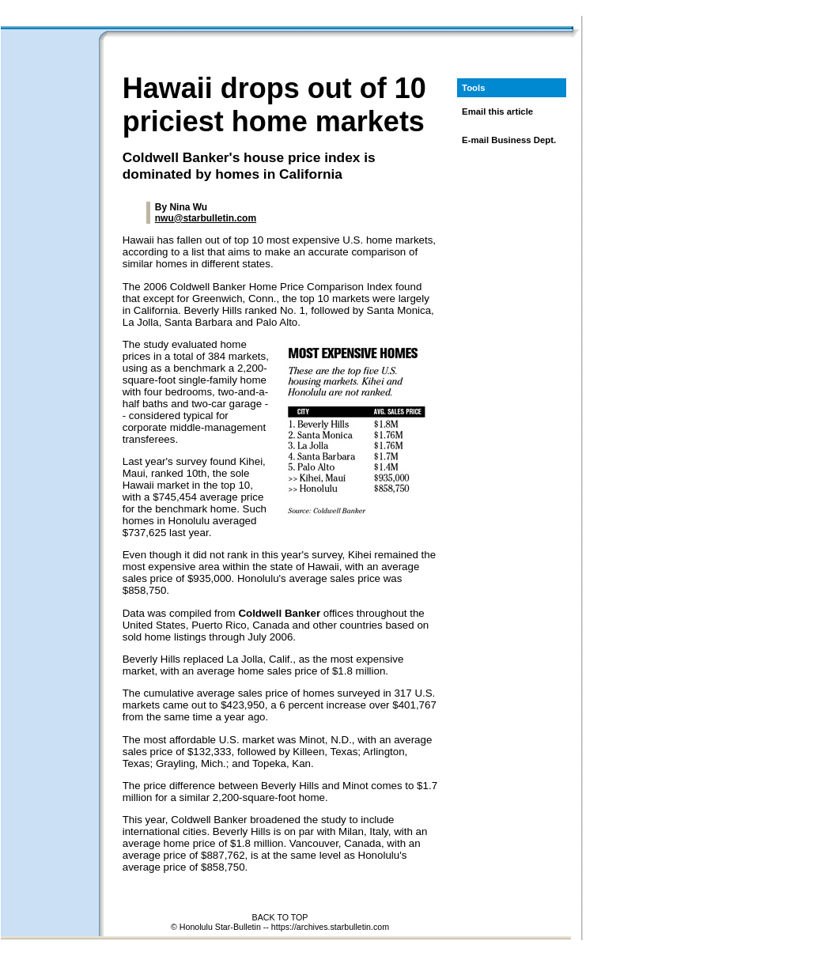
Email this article (497, 111)
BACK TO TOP (280, 917)
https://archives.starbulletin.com (330, 926)
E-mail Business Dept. (509, 140)
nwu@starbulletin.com (205, 218)
